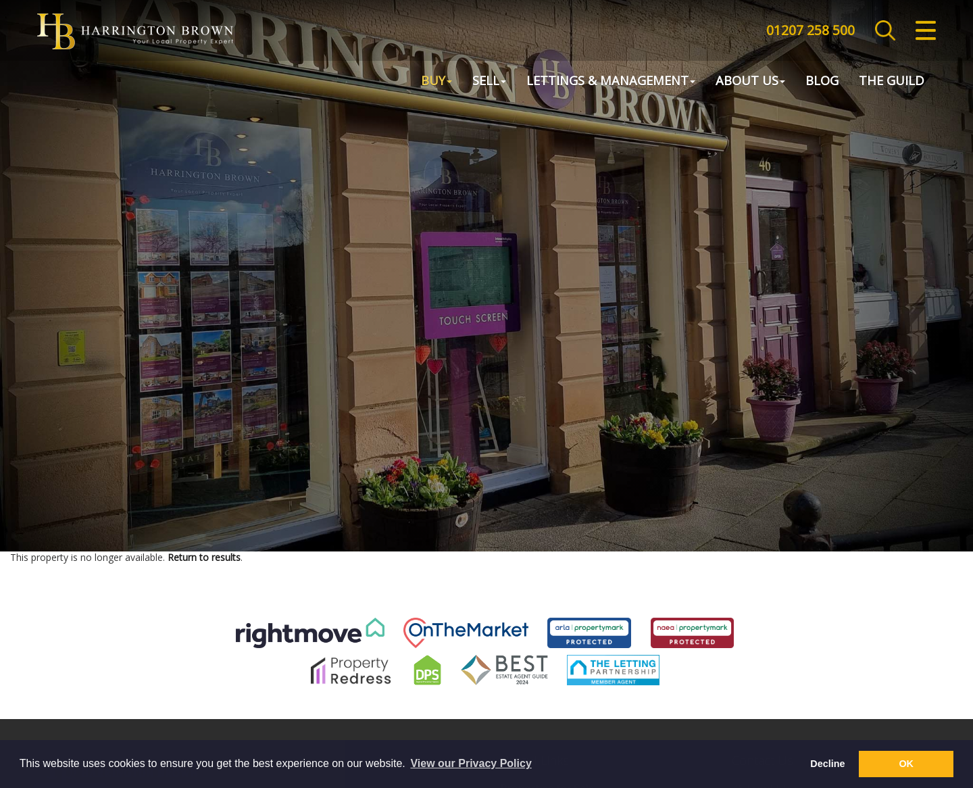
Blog (822, 81)
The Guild (891, 81)
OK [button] (906, 763)
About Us (750, 81)
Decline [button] (827, 763)
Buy (436, 81)
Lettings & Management (610, 81)
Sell (489, 81)
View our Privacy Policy (470, 763)
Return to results (204, 557)
